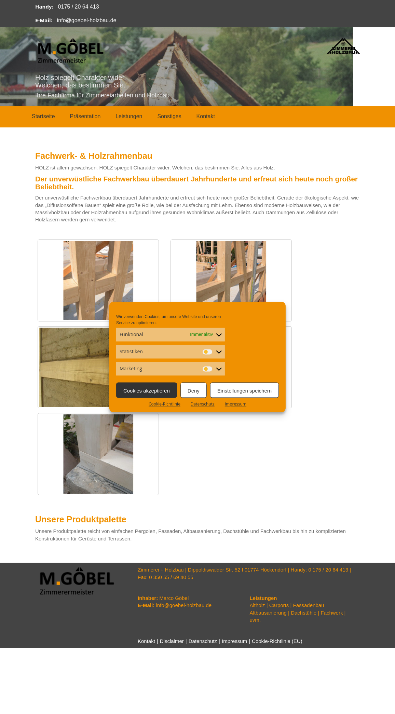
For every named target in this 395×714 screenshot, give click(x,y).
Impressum (235, 404)
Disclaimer (173, 641)
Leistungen (128, 116)
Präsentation (85, 116)
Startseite (43, 116)
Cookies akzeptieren (146, 391)
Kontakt (205, 116)
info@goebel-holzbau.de (87, 20)
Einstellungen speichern (244, 391)
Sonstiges (169, 116)
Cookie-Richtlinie (164, 404)
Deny (194, 391)
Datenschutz (203, 404)
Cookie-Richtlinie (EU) (279, 641)
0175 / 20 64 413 (78, 7)
